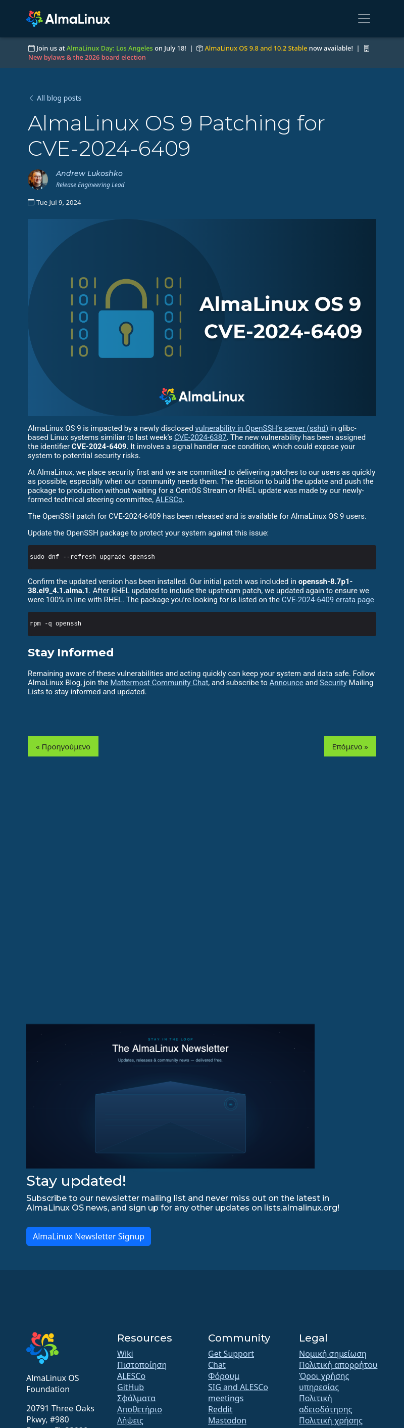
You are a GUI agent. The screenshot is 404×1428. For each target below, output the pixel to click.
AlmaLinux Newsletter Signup (88, 1236)
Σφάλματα (136, 1398)
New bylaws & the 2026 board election (87, 57)
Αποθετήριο (139, 1409)
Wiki (125, 1353)
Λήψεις (130, 1420)
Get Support (231, 1353)
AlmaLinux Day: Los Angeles (110, 48)
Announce (287, 682)
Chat (217, 1364)
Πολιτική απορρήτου (338, 1364)
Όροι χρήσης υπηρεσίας (324, 1381)
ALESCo (169, 499)
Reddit (220, 1409)
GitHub (130, 1387)
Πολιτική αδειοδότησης (325, 1404)
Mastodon (227, 1420)
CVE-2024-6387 (200, 437)
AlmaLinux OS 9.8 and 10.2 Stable (256, 48)
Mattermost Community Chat (159, 682)
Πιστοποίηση (142, 1364)
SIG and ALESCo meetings (238, 1392)
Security (333, 682)
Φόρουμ (223, 1375)
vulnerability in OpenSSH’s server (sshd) (261, 428)
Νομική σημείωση (333, 1353)
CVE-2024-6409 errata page (328, 599)
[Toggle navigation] (364, 18)
